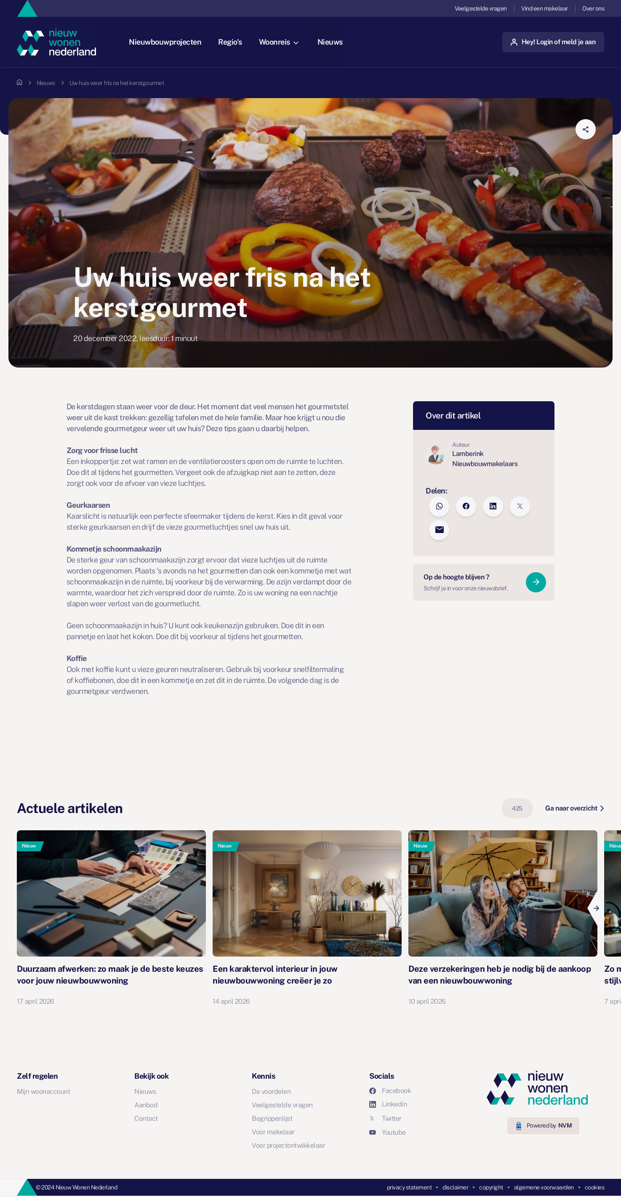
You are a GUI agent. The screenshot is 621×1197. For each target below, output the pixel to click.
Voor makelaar (273, 1132)
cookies (595, 1187)
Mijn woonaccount (43, 1092)
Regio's (231, 41)
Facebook (390, 1091)
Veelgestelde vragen (481, 8)
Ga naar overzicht (574, 808)
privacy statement (409, 1187)
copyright (491, 1187)
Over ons (593, 8)
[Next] (595, 908)
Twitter (385, 1118)
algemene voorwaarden (544, 1187)
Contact (146, 1118)
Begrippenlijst (272, 1118)
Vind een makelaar (544, 8)
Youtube (387, 1132)
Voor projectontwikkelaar (288, 1145)
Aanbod (145, 1105)
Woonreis (279, 41)
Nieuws (331, 41)
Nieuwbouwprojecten (166, 41)
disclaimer (455, 1187)
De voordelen (271, 1092)
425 (517, 808)
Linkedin (388, 1104)
